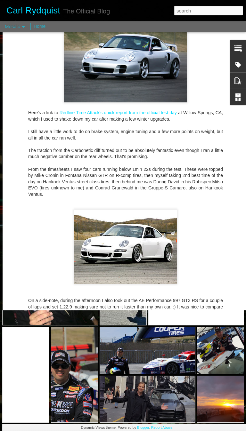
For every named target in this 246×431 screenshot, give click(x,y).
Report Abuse (162, 427)
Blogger (143, 427)
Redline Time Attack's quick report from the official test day (119, 72)
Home (39, 26)
